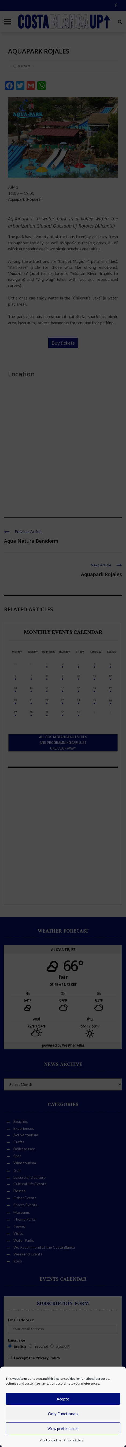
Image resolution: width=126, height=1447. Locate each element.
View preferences (63, 1428)
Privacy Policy (73, 1440)
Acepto (63, 1398)
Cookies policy (50, 1440)
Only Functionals (63, 1413)
